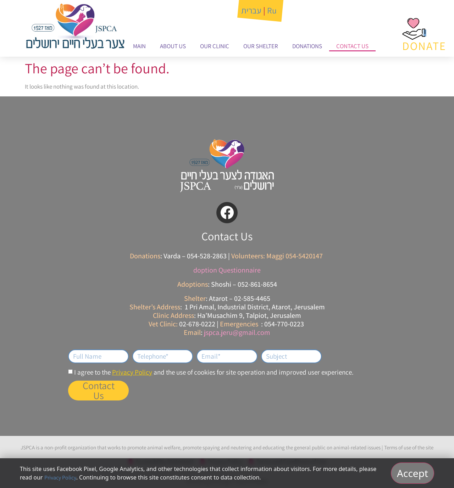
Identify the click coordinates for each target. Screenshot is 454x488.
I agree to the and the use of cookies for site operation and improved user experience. (214, 372)
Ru (272, 10)
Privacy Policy (132, 372)
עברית (251, 10)
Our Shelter (260, 46)
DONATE (424, 45)
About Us (173, 46)
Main (139, 46)
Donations (307, 46)
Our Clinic (214, 46)
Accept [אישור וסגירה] (412, 473)
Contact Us (352, 46)
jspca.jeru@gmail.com (237, 332)
